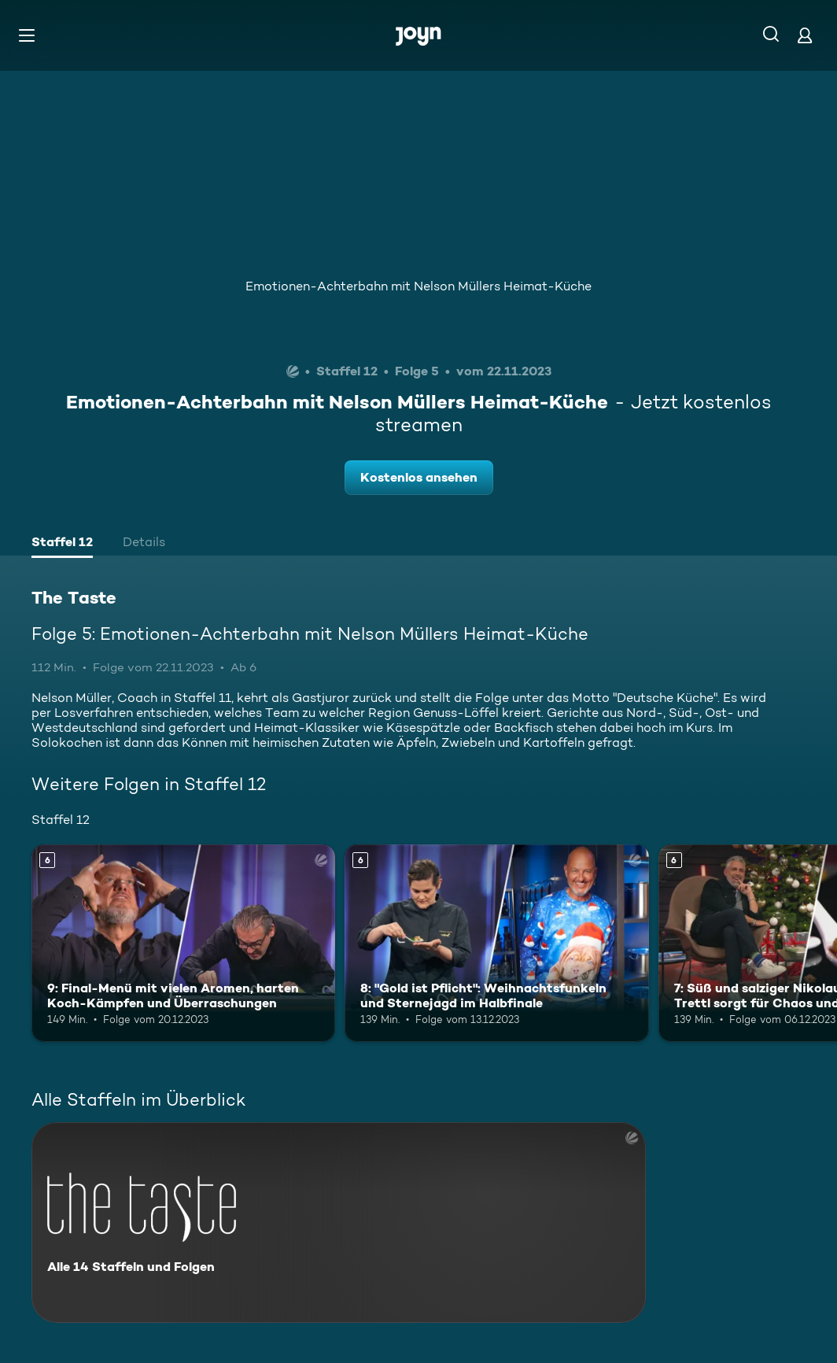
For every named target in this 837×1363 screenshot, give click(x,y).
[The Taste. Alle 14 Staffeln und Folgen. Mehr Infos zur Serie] (338, 1222)
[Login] (805, 35)
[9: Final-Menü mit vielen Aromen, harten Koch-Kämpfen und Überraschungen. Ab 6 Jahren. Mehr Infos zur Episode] (183, 943)
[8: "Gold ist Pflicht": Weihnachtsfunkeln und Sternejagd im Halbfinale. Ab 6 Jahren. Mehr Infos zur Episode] (496, 943)
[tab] (62, 544)
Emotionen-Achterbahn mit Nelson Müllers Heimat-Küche (418, 286)
